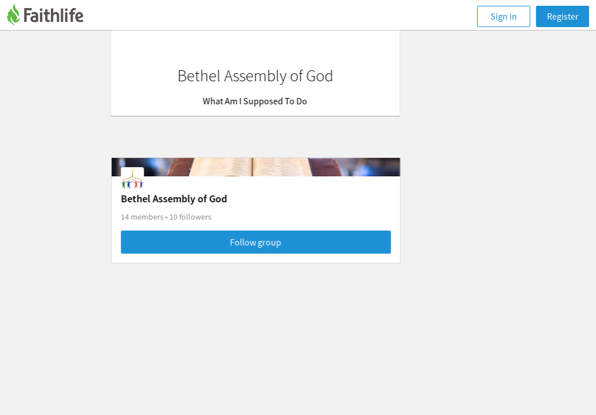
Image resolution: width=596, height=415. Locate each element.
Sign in (503, 16)
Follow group (298, 242)
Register (563, 16)
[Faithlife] (52, 16)
